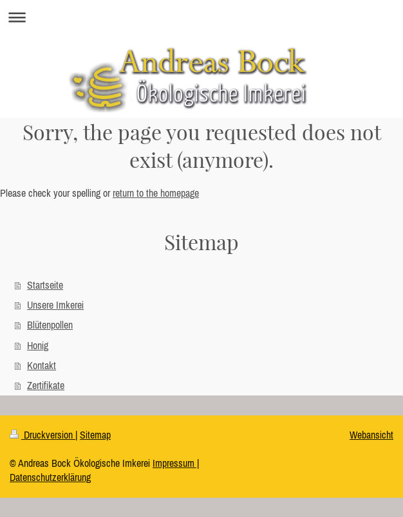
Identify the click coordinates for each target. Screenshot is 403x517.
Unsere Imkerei (55, 305)
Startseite (45, 285)
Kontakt (41, 365)
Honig (37, 345)
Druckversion (42, 434)
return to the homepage (156, 193)
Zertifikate (45, 385)
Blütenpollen (50, 325)
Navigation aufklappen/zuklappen (201, 17)
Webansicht (371, 434)
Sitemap (95, 434)
